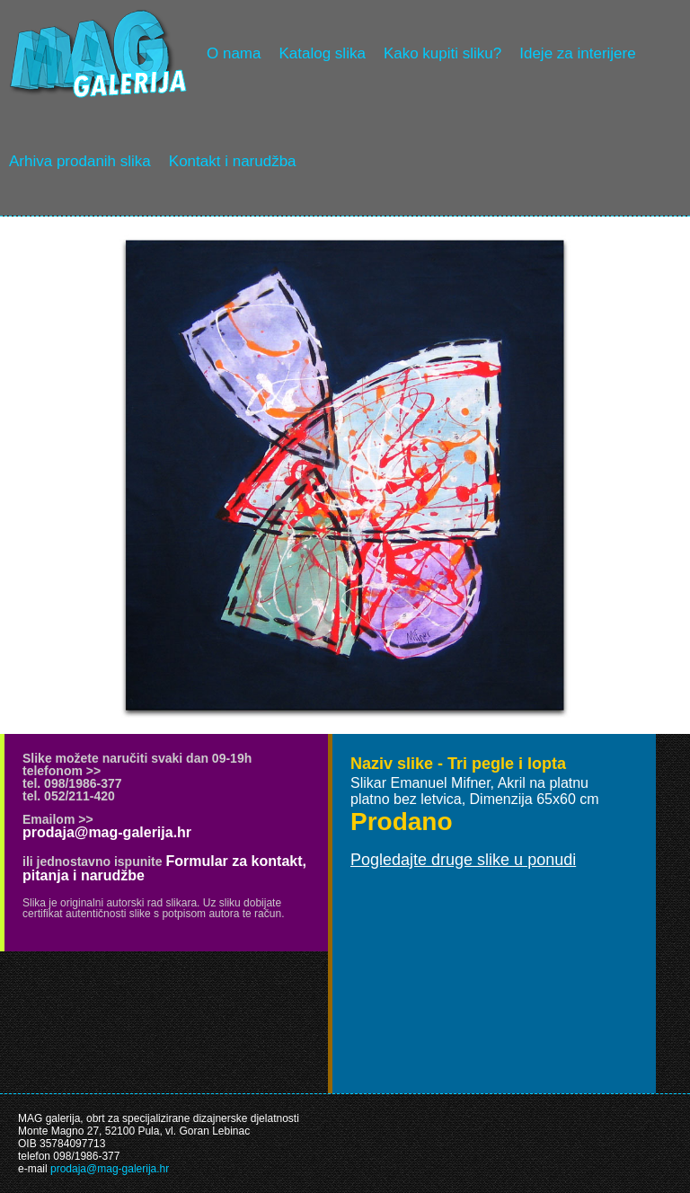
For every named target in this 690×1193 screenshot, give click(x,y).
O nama (234, 53)
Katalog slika (322, 53)
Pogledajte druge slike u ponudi (463, 860)
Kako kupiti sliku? (442, 53)
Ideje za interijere (577, 53)
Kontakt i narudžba (232, 161)
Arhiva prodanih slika (80, 161)
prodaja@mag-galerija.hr (106, 832)
